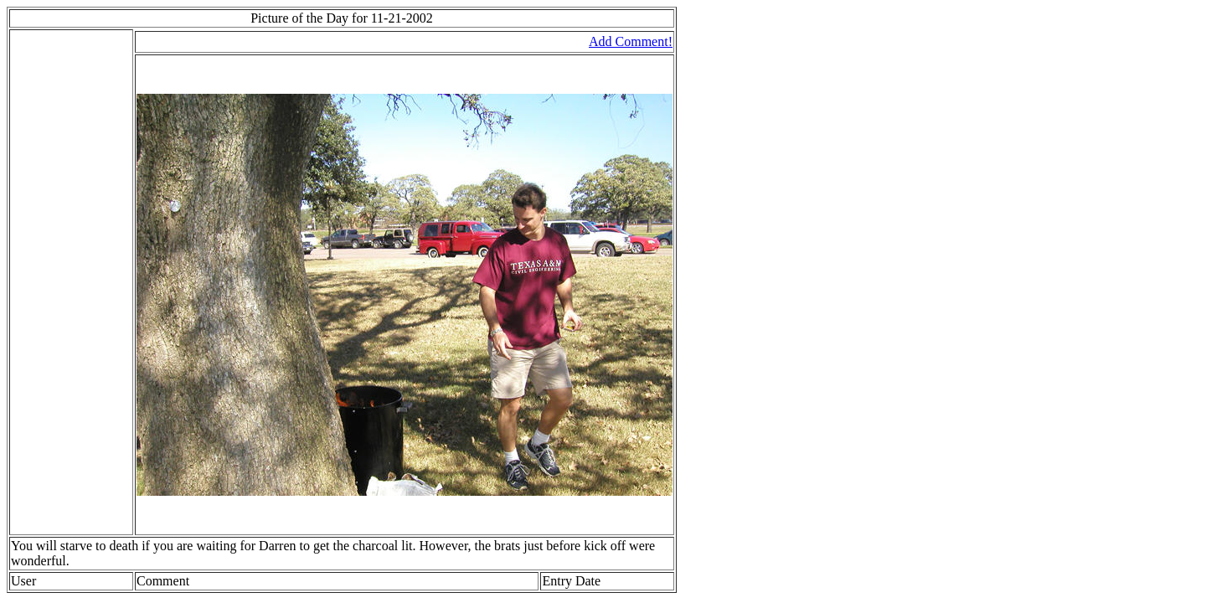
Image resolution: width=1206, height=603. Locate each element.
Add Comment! (631, 41)
